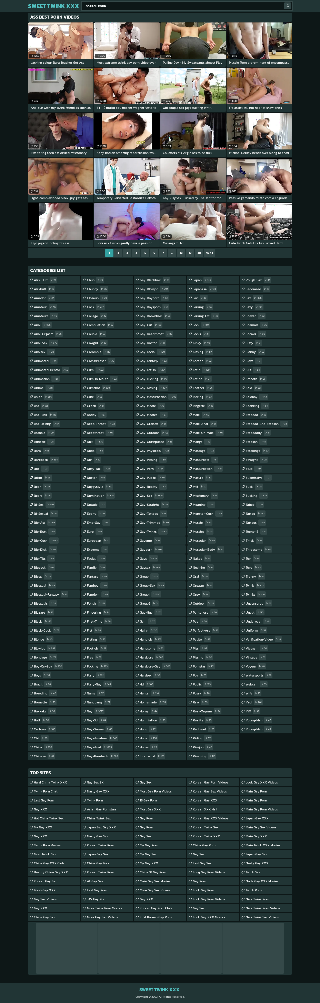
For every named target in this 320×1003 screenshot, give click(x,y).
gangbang (99, 702)
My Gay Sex (148, 854)
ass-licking (47, 424)
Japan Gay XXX (257, 818)
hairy (149, 630)
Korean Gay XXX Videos (210, 818)
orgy (201, 594)
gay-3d (97, 720)
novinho (203, 567)
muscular (204, 540)
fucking (98, 666)
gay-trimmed (155, 522)
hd (147, 684)
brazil (43, 684)
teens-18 (256, 531)
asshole (44, 433)
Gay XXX (40, 809)
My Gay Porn (149, 845)
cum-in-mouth (102, 379)
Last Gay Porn (44, 800)
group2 (149, 603)
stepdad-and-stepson (267, 424)
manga (202, 442)
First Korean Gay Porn (156, 917)
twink (255, 585)
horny (149, 711)
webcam (257, 684)
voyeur (256, 666)
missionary (205, 496)
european (98, 540)
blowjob (45, 648)
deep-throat (101, 424)
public (202, 684)
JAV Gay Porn (96, 899)
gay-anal (100, 747)
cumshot (99, 388)
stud (254, 469)
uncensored (259, 603)
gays (149, 558)
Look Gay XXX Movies (209, 917)
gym (148, 621)
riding (202, 738)
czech (96, 406)
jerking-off (206, 316)
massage (204, 451)
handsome (152, 648)
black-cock (47, 630)
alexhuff (44, 289)
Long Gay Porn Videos (209, 872)
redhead (204, 729)
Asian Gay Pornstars (102, 809)
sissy (254, 343)
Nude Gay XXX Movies (262, 881)
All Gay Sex (95, 881)
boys (42, 675)
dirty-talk (99, 469)
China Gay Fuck (98, 863)
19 (190, 253)
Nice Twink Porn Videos (263, 908)
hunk (149, 738)
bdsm (43, 478)
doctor (96, 478)
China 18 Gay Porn (153, 872)
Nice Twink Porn (257, 899)
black (43, 621)
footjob (97, 648)
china (43, 747)
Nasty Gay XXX (98, 791)
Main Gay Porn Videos (262, 809)
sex (254, 298)
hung (148, 729)
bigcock (44, 567)
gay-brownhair (155, 316)
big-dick (45, 549)
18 (181, 253)
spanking (257, 406)
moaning (204, 505)
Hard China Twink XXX (50, 782)
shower (256, 334)
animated (46, 361)
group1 (150, 594)
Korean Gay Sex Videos (210, 791)
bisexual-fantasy (51, 594)
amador (44, 298)
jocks (201, 334)
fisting (96, 639)
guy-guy (151, 612)
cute (95, 397)
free (94, 657)
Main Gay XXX (256, 836)
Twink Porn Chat (46, 791)
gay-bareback (103, 756)
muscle (202, 522)
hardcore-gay (155, 666)
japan (202, 280)
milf (200, 487)
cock (96, 307)
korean (202, 361)
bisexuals (45, 603)
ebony (96, 513)
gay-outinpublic (156, 442)
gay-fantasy (154, 361)
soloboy (257, 397)
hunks (149, 747)
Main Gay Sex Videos (261, 827)
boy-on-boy (48, 666)
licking (203, 397)
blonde (43, 639)
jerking (203, 307)
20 (199, 253)
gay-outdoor (154, 433)
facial (96, 558)
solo (254, 388)
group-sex (152, 585)
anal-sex (46, 343)
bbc (41, 469)
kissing (203, 352)
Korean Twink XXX (206, 836)
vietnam (257, 648)
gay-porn (152, 469)
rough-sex (258, 280)
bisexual (45, 585)
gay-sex (152, 496)
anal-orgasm (48, 334)
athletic (44, 442)
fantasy (97, 576)
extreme (97, 549)
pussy (202, 693)
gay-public (153, 478)
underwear (258, 621)
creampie (99, 352)
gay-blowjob (154, 289)
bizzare (44, 612)
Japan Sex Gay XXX (101, 827)
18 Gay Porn (148, 800)
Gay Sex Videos (45, 899)
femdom (98, 594)
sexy (254, 307)
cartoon (45, 729)
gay (95, 711)
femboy (97, 585)
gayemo (150, 540)
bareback (46, 460)
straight (257, 460)
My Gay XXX (43, 827)
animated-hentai (51, 370)
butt (42, 720)
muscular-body (208, 549)
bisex (43, 576)
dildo (95, 451)
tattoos (256, 522)
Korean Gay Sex (45, 881)
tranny (255, 576)
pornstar (204, 666)
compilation (100, 325)
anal (43, 325)
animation (47, 379)
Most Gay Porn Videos (156, 791)
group (149, 576)
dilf (94, 460)
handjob (151, 639)
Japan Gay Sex (97, 854)
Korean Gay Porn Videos (210, 782)
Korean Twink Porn (100, 845)
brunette (45, 702)
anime (44, 388)
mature (202, 478)
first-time (99, 621)
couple (96, 334)
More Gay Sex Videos (102, 917)
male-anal (205, 424)
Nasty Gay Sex (97, 836)
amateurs (46, 316)
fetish (96, 603)
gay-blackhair (155, 280)
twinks (256, 594)
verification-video (264, 639)
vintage (256, 657)
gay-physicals (155, 451)
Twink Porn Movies (47, 845)
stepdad (256, 415)
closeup (97, 298)
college (97, 316)
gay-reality (153, 487)
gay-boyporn (154, 298)
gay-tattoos (153, 513)
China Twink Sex (99, 818)
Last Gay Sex (202, 863)
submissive (259, 478)
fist (94, 630)
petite (202, 639)
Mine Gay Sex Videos (155, 890)
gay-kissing (154, 388)
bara (42, 451)
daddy (97, 415)
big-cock (46, 540)
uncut (255, 612)
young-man (259, 720)
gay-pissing (153, 460)
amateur (45, 307)
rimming (204, 756)
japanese (205, 289)
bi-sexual (46, 513)
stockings (258, 451)
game (96, 693)
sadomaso (258, 289)
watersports (259, 675)
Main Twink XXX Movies (263, 845)
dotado (96, 505)
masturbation (208, 469)
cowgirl (97, 343)
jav (200, 298)
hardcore (152, 657)
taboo (255, 505)
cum (95, 370)
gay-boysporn (154, 307)
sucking (257, 496)
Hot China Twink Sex (49, 818)
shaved (256, 316)
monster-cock (208, 513)
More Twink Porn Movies (104, 908)
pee (200, 621)
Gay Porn (146, 818)
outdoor (204, 603)
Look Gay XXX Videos (262, 782)
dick (95, 442)
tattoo (256, 513)
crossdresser (101, 361)
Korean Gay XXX (205, 800)
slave (254, 361)
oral (201, 576)
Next (209, 253)
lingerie (203, 406)
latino (202, 379)
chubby (97, 289)
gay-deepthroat (156, 334)
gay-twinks (154, 531)
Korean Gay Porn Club (156, 908)
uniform (256, 630)
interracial (152, 756)
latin (202, 370)
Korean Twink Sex (206, 827)
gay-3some (100, 729)
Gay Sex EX (95, 782)
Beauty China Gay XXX (51, 872)
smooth (256, 379)
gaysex (150, 567)
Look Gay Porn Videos (209, 899)
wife (253, 693)
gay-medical (154, 415)
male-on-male (208, 433)
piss (200, 648)
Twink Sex (253, 872)
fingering (98, 612)
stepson (256, 442)
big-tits (44, 558)
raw (201, 702)
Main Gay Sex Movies (155, 881)
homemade (153, 702)
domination (101, 496)
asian (43, 397)
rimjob (203, 747)
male (201, 415)
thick (254, 540)
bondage (45, 657)
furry (96, 675)
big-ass (45, 522)
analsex (44, 352)
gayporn (151, 549)
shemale (257, 325)
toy (253, 558)
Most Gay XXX (150, 809)
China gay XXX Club (49, 863)
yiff (253, 711)
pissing (203, 657)
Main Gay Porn (256, 791)
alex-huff (45, 280)
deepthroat (100, 433)
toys (254, 567)
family (96, 567)
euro (95, 531)
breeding (45, 693)
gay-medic (152, 406)
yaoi (254, 702)
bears (43, 496)
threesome (259, 549)
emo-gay (98, 522)
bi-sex (44, 505)
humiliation (153, 720)
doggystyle (100, 487)
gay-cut (151, 325)
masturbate (205, 460)
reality (202, 720)
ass (41, 406)
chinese (44, 756)
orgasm (203, 585)
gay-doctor (153, 343)
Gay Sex (146, 782)
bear (42, 487)
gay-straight (154, 505)
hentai (150, 693)
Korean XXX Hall (205, 809)
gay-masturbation (158, 397)
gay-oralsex (153, 424)
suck (254, 487)
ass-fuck (45, 415)
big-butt (45, 531)
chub (95, 280)
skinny (255, 352)
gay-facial (153, 352)
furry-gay (99, 684)
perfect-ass (206, 630)
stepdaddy (258, 433)
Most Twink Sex (45, 854)
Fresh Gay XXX (45, 890)
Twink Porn (95, 800)
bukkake (45, 711)
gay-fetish (153, 370)
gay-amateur (102, 738)
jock (201, 325)
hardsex (150, 675)
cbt (41, 738)
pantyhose (205, 612)
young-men (259, 729)
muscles (203, 531)
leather (203, 388)
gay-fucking (154, 379)
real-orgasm (207, 711)
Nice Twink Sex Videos (262, 917)
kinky (202, 343)
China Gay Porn (204, 845)
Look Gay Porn (203, 890)
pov (200, 675)
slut (253, 370)
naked (202, 558)
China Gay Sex (44, 917)
